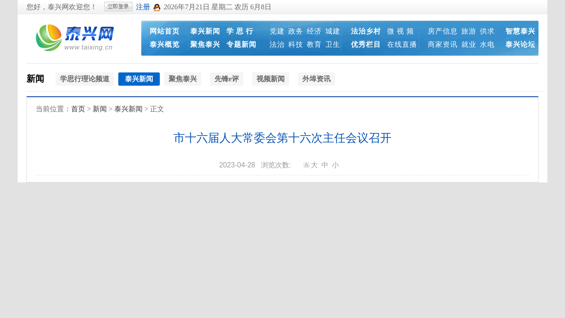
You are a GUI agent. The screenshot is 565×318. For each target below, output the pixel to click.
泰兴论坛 (520, 44)
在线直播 (402, 44)
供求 (487, 31)
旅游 (468, 31)
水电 (487, 44)
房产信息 (443, 31)
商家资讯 (443, 44)
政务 (295, 31)
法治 (277, 44)
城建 (332, 31)
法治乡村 (366, 31)
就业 (468, 44)
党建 (277, 31)
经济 (314, 31)
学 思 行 (239, 31)
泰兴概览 (165, 44)
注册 (143, 7)
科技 (295, 44)
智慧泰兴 (520, 31)
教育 (314, 44)
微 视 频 (400, 31)
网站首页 (165, 31)
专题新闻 (241, 44)
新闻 (35, 78)
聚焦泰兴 (205, 44)
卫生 (332, 44)
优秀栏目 (366, 44)
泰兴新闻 (205, 31)
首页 (78, 109)
